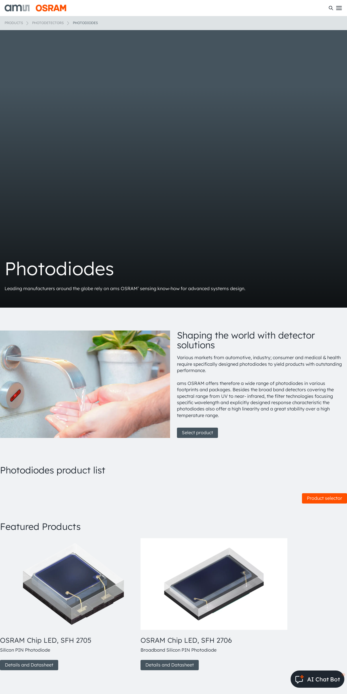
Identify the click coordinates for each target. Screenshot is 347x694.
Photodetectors (48, 23)
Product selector (324, 498)
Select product (197, 432)
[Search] (331, 8)
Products (14, 23)
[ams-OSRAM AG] (35, 8)
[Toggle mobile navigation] (339, 8)
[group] (68, 604)
